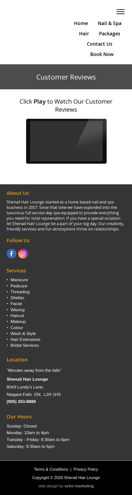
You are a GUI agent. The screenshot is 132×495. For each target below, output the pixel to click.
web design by (66, 486)
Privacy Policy (86, 469)
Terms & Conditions (51, 469)
